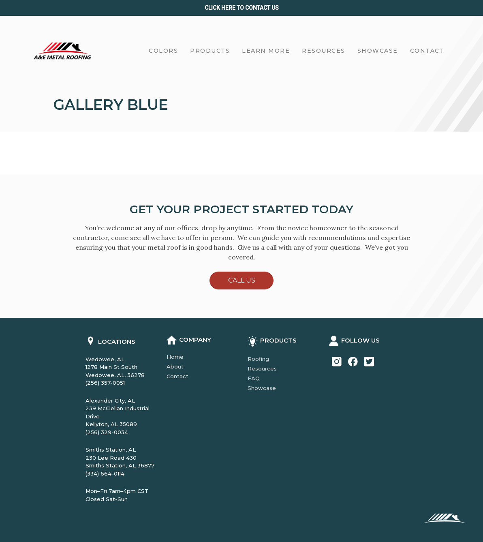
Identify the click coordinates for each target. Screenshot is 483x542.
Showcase (262, 388)
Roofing (258, 359)
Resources (262, 368)
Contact (177, 376)
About (175, 366)
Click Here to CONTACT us (242, 7)
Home (175, 356)
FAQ (254, 378)
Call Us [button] (241, 280)
